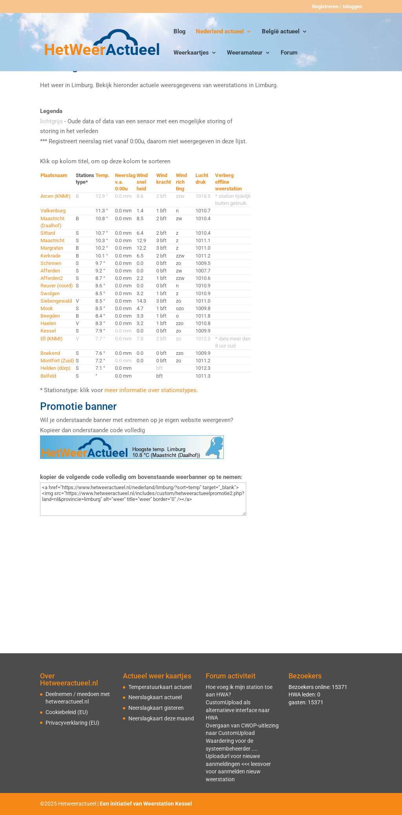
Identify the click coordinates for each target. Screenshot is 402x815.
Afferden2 (51, 278)
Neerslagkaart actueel (155, 697)
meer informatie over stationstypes (150, 390)
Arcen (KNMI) (55, 196)
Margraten (51, 248)
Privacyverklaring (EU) (72, 723)
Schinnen (50, 263)
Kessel (48, 331)
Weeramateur (245, 53)
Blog (180, 32)
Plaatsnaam (53, 175)
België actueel (281, 32)
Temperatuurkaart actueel (160, 687)
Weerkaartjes (191, 53)
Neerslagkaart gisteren (156, 708)
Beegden (50, 316)
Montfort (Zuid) (57, 361)
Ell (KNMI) (51, 339)
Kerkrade (50, 256)
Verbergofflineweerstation (228, 182)
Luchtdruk (202, 178)
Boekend (50, 353)
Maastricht (52, 240)
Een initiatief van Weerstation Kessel (146, 803)
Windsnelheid (142, 182)
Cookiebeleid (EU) (67, 712)
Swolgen (50, 293)
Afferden (50, 271)
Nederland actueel (220, 32)
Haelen (48, 323)
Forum (289, 53)
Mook (46, 308)
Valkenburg (53, 211)
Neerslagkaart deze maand (161, 718)
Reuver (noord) (56, 286)
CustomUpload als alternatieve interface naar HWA (238, 710)
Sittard (47, 233)
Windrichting (181, 182)
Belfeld (48, 376)
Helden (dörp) (55, 368)
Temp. (102, 175)
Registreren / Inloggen (337, 6)
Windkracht (163, 178)
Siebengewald (56, 301)
